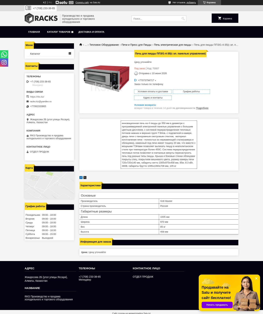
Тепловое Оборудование (104, 44)
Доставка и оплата (91, 32)
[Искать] (183, 19)
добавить (191, 2)
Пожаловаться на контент (168, 310)
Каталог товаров (58, 32)
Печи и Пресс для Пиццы (136, 44)
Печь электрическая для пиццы (172, 44)
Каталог (35, 53)
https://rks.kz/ (37, 96)
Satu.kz (147, 307)
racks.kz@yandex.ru (41, 101)
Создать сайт (82, 2)
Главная (34, 32)
